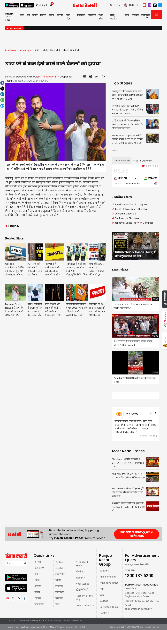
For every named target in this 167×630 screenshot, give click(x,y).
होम (22, 15)
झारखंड (135, 15)
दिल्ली (43, 15)
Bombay (57, 620)
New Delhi (24, 620)
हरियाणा (59, 568)
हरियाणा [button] (92, 15)
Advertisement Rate (39, 627)
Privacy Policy (81, 627)
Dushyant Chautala (124, 213)
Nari (102, 588)
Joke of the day (85, 605)
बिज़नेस (59, 598)
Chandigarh (36, 620)
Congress (140, 204)
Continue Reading (148, 435)
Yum (102, 594)
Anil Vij (116, 209)
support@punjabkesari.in (138, 609)
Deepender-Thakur (26, 76)
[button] (115, 246)
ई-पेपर (38, 562)
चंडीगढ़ (38, 598)
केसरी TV (39, 568)
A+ (104, 76)
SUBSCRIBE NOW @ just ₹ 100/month (136, 534)
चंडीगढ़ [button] (60, 15)
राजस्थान (59, 592)
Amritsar (66, 620)
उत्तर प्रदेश (68, 17)
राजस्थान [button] (145, 15)
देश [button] (28, 15)
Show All (116, 150)
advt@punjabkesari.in (137, 564)
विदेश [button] (35, 15)
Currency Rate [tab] (122, 160)
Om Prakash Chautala (125, 218)
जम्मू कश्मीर (113, 17)
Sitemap (70, 627)
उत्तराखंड (59, 586)
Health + (80, 577)
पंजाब (37, 592)
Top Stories (122, 83)
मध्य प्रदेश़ (101, 17)
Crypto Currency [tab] (142, 160)
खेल (57, 604)
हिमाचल (59, 562)
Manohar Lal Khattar (135, 209)
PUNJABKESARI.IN (133, 627)
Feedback (24, 627)
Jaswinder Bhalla (122, 204)
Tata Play (12, 226)
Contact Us (13, 627)
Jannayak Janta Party (125, 222)
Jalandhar (77, 620)
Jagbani (104, 570)
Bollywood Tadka (109, 607)
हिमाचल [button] (81, 15)
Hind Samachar (108, 576)
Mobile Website (57, 627)
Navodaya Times (109, 582)
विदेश (37, 580)
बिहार (126, 15)
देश (36, 574)
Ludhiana (47, 620)
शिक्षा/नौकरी (82, 589)
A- (97, 76)
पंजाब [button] (51, 15)
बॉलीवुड (80, 571)
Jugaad (104, 601)
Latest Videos (120, 269)
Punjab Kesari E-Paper (69, 538)
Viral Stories (82, 583)
